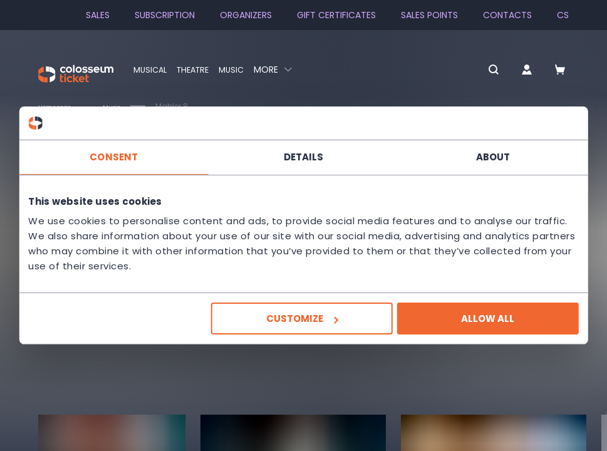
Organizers (246, 15)
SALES (98, 15)
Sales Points (429, 15)
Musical (151, 70)
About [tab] (491, 156)
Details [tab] (304, 156)
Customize (302, 318)
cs (563, 15)
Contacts (507, 15)
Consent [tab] (115, 156)
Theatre (198, 70)
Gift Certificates (336, 15)
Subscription (165, 15)
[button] (471, 70)
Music (239, 70)
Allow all (485, 318)
